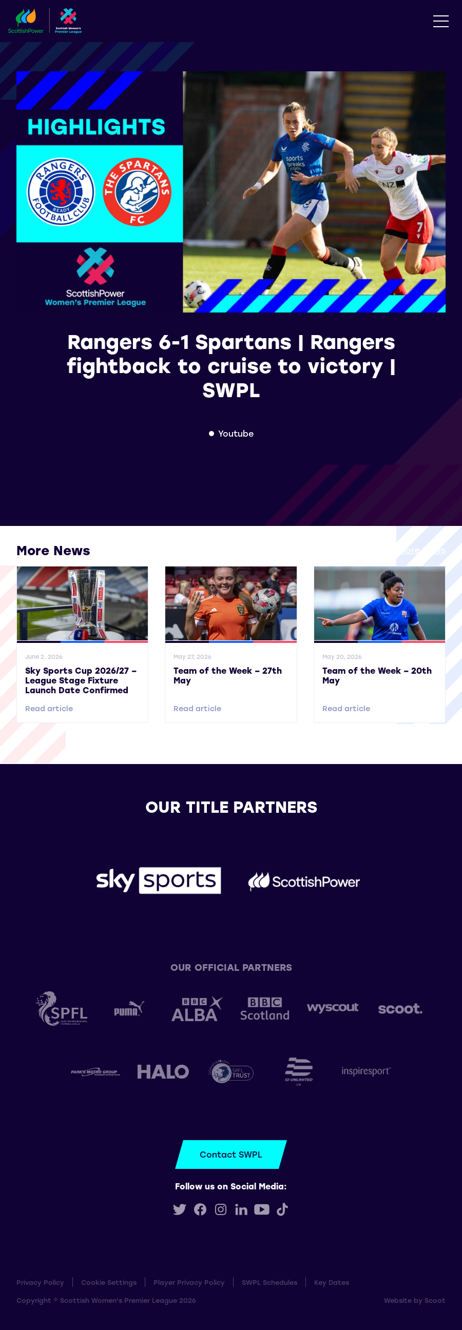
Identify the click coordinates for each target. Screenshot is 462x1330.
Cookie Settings (109, 1282)
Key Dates (331, 1282)
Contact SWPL (231, 1154)
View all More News (405, 549)
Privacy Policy (40, 1282)
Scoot (435, 1300)
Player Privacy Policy (189, 1282)
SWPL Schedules (269, 1282)
